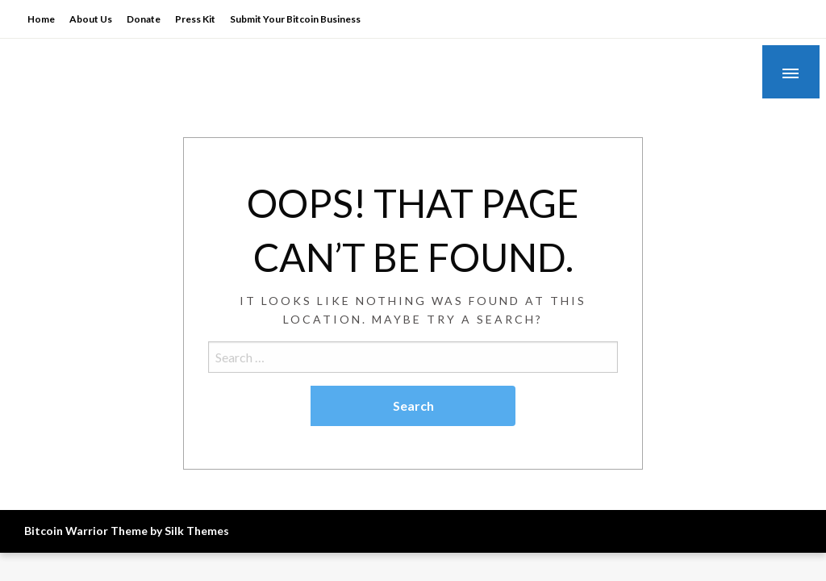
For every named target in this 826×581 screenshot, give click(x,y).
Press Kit (195, 19)
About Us (90, 19)
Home (41, 19)
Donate (144, 19)
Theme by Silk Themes (170, 530)
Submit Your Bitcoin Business (295, 19)
